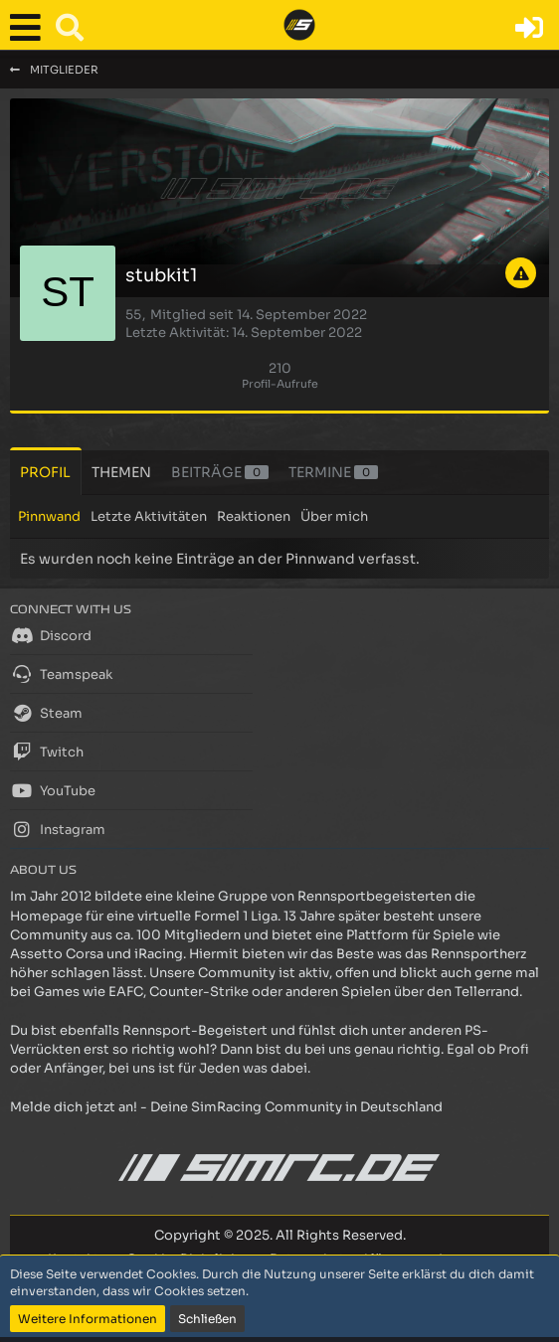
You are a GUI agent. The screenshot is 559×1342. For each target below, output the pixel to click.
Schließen (207, 1318)
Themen (121, 472)
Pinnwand (49, 516)
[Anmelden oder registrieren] (529, 28)
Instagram (57, 829)
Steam (46, 713)
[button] (30, 28)
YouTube (52, 790)
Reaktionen (253, 516)
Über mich (334, 516)
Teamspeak (61, 674)
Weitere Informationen (87, 1318)
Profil (45, 472)
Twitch (47, 751)
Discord (51, 635)
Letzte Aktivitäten (149, 516)
